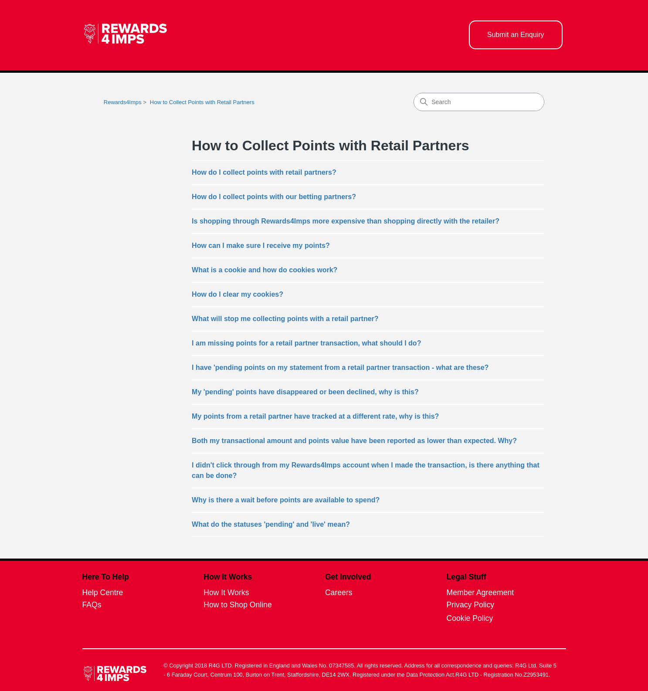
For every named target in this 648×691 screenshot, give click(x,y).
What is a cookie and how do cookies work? (264, 270)
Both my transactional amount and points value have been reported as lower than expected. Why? (354, 440)
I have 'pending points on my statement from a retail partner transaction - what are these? (340, 367)
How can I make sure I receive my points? (261, 245)
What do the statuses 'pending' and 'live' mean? (271, 524)
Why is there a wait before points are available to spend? (286, 500)
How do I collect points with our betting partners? (274, 196)
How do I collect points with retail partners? (264, 172)
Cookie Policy (470, 618)
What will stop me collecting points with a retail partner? (285, 318)
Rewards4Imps (123, 102)
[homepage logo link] (125, 35)
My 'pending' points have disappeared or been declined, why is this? (305, 392)
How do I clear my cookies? (237, 294)
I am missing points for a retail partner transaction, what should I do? (306, 343)
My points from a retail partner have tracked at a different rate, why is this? (315, 416)
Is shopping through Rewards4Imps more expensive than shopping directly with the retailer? (345, 221)
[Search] (479, 102)
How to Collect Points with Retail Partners (202, 102)
